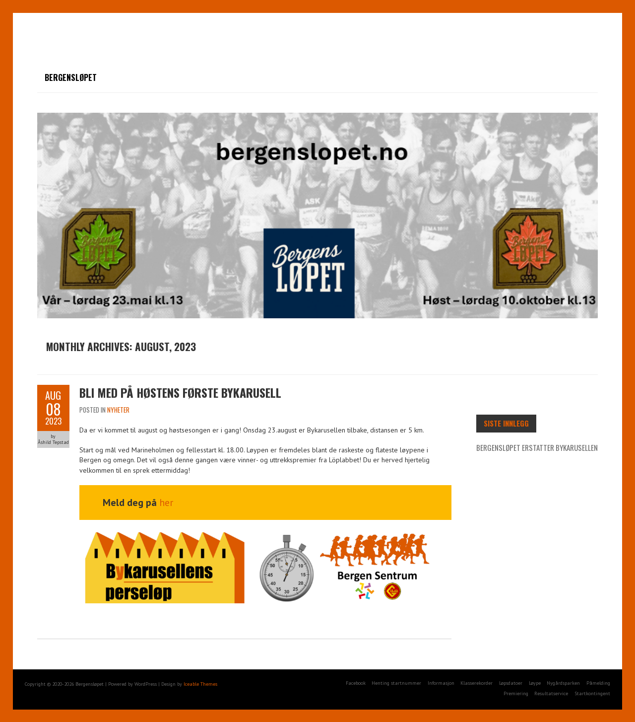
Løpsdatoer (510, 683)
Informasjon (441, 683)
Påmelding (598, 683)
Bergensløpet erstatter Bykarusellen (537, 447)
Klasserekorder (476, 683)
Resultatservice (551, 693)
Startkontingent (592, 693)
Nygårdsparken (563, 683)
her (166, 502)
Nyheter (118, 410)
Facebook (356, 683)
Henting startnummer (396, 683)
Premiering (516, 693)
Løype (535, 683)
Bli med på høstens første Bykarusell (180, 392)
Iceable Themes (200, 684)
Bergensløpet (71, 77)
